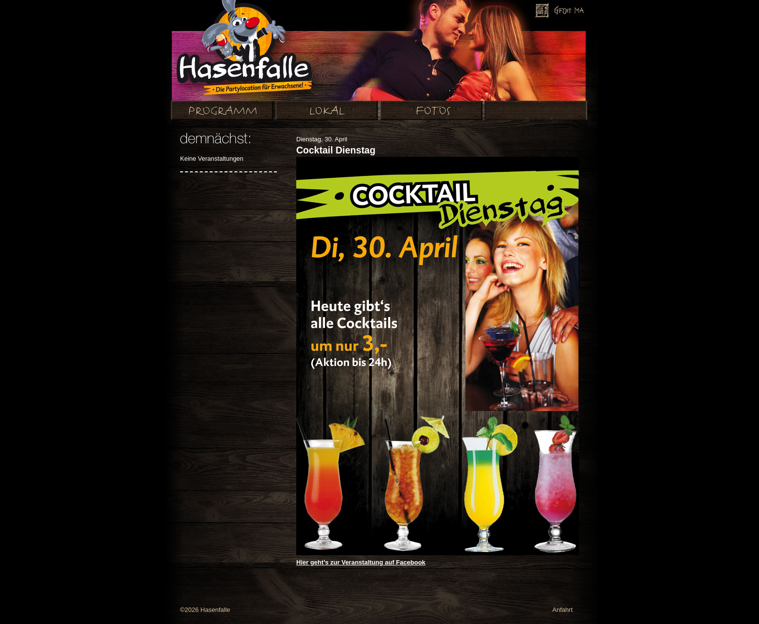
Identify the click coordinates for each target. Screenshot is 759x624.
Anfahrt (562, 609)
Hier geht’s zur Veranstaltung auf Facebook (360, 562)
